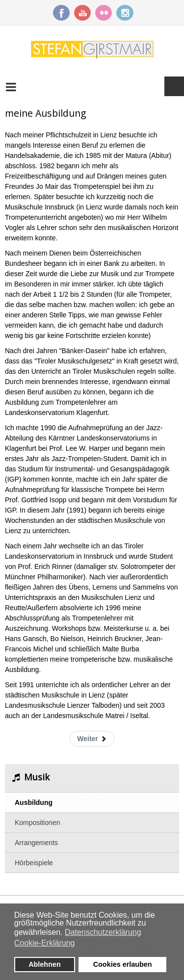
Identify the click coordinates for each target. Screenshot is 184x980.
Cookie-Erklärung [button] (44, 943)
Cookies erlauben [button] (122, 964)
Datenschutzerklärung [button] (103, 932)
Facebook (61, 13)
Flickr (103, 13)
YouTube (82, 13)
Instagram (124, 13)
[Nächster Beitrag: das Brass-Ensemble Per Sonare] (92, 739)
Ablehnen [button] (44, 964)
